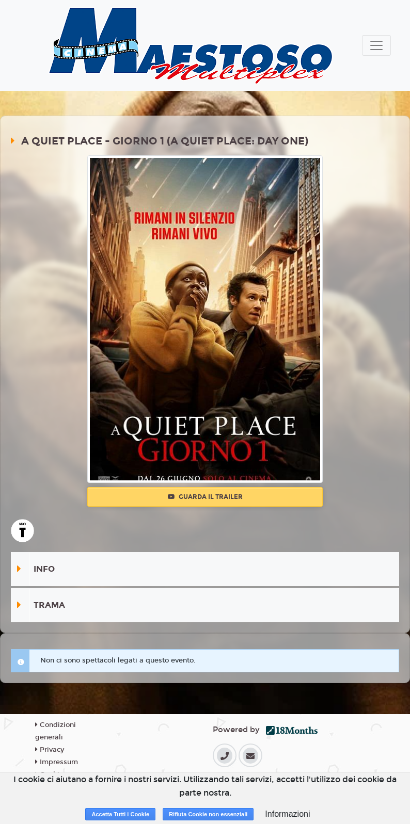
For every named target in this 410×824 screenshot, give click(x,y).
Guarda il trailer (205, 496)
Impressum (56, 762)
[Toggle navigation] (376, 45)
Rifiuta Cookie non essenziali (208, 814)
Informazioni (287, 814)
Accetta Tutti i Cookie (120, 814)
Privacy (49, 750)
